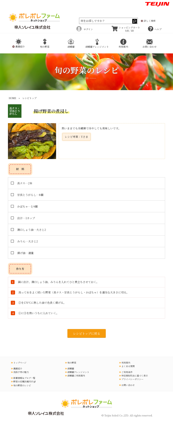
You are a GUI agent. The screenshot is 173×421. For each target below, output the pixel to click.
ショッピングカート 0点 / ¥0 (126, 29)
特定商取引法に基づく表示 (133, 375)
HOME (12, 98)
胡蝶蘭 (69, 368)
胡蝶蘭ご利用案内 (75, 375)
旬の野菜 (70, 362)
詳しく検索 (148, 21)
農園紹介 (16, 368)
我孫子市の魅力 (20, 372)
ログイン (84, 29)
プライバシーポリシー (131, 379)
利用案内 (124, 362)
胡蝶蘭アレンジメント (77, 372)
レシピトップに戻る (86, 333)
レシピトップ (29, 98)
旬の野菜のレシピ (21, 385)
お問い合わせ (127, 385)
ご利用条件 (125, 372)
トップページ (18, 362)
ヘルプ (155, 29)
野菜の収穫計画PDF (22, 381)
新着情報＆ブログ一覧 (23, 378)
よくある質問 (127, 366)
